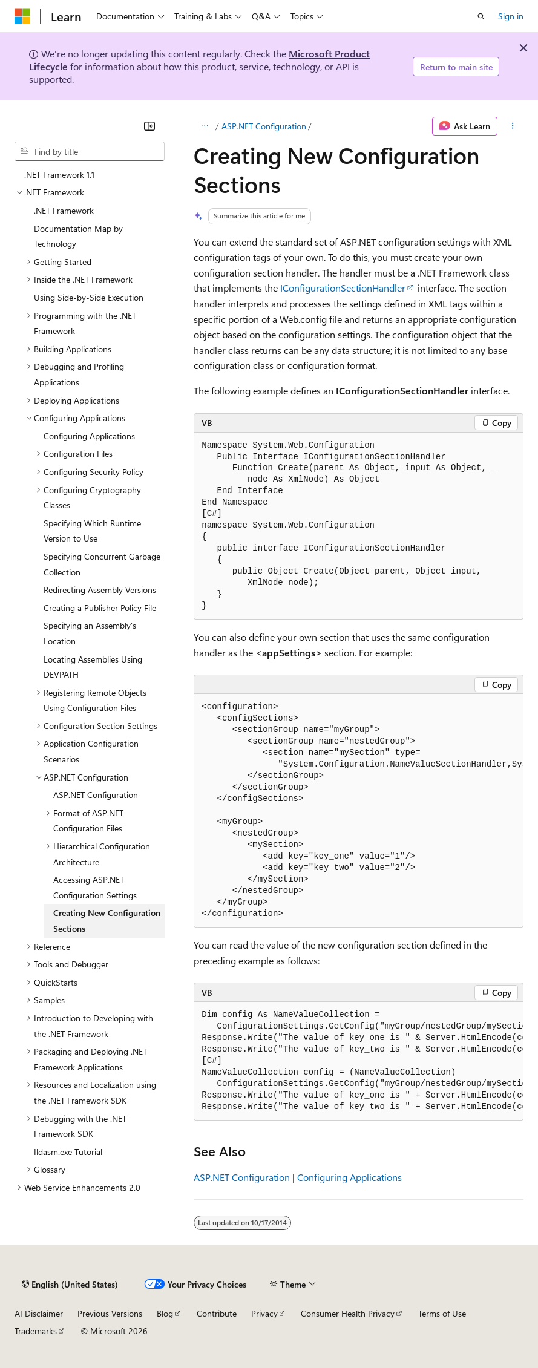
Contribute (217, 1313)
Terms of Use (442, 1313)
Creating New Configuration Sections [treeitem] (106, 920)
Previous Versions (109, 1313)
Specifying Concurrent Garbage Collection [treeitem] (102, 564)
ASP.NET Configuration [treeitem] (95, 794)
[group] (358, 811)
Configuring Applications (349, 1177)
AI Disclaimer (39, 1313)
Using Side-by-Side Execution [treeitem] (88, 297)
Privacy (264, 1313)
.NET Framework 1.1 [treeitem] (59, 174)
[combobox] (90, 151)
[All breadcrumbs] (204, 126)
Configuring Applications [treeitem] (89, 436)
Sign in (510, 16)
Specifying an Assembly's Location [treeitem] (90, 633)
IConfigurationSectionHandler (342, 287)
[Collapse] (149, 126)
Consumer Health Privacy (348, 1313)
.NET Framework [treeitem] (64, 210)
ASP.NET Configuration (263, 126)
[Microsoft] (22, 16)
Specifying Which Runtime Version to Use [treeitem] (92, 531)
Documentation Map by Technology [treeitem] (78, 236)
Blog (165, 1313)
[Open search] (481, 16)
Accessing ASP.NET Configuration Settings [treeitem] (95, 887)
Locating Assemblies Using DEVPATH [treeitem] (93, 667)
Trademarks (36, 1331)
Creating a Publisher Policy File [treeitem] (100, 608)
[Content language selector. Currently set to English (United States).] (70, 1284)
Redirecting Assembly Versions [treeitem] (100, 589)
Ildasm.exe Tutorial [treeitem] (68, 1151)
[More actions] (512, 126)
